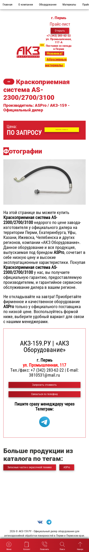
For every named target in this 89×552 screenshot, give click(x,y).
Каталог (26, 546)
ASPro (67, 467)
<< (9, 81)
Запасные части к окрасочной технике (30, 467)
